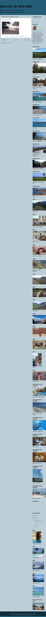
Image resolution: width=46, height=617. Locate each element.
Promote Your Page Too (36, 21)
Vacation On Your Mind (16, 6)
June (36, 526)
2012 (35, 515)
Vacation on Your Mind (37, 31)
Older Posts (27, 40)
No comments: (21, 36)
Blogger (34, 614)
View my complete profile (37, 43)
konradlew (26, 614)
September (37, 520)
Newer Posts (5, 40)
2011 (35, 517)
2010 (35, 519)
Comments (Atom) (10, 43)
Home (16, 40)
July (36, 524)
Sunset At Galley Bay (6, 19)
